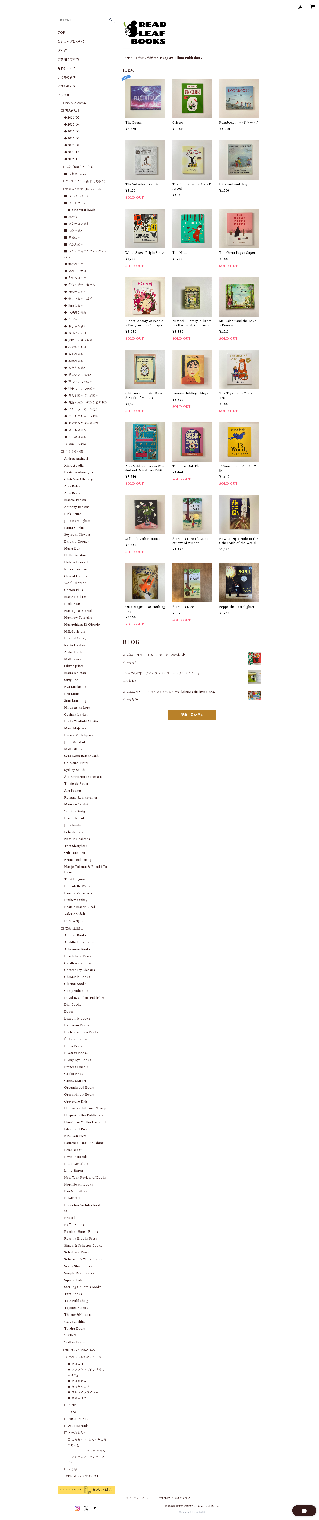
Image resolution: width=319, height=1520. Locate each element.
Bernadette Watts (77, 886)
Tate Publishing (76, 1301)
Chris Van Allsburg (78, 479)
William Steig (74, 811)
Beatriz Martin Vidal (79, 907)
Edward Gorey (75, 638)
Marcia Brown (75, 500)
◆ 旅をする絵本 (75, 368)
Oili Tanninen (74, 853)
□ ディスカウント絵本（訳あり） (84, 181)
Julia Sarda (72, 825)
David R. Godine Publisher (84, 998)
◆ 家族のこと (73, 264)
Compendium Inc (77, 991)
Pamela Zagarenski (79, 893)
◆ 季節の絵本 (73, 361)
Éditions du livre (77, 1039)
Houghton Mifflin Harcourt (85, 1122)
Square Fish (73, 1280)
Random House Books (81, 1232)
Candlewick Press (77, 963)
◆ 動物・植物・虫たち (79, 285)
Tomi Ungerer (75, 879)
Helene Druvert (76, 562)
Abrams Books (75, 935)
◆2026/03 (72, 131)
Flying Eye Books (77, 1060)
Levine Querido (76, 1157)
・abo (72, 1412)
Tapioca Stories (76, 1308)
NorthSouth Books (78, 1184)
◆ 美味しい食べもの (78, 340)
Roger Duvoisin (76, 569)
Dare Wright (73, 921)
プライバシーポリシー (139, 1497)
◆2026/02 (72, 138)
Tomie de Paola (76, 784)
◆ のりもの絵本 (75, 430)
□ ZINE (70, 1405)
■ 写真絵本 (72, 237)
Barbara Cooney (76, 541)
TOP (126, 58)
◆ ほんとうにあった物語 (81, 409)
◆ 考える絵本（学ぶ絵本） (82, 395)
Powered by (192, 1512)
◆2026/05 (72, 117)
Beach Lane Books (78, 956)
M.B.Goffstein (74, 631)
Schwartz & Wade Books (83, 1259)
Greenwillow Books (79, 1094)
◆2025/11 (71, 159)
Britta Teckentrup (78, 860)
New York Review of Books (85, 1177)
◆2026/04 (72, 124)
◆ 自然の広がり (75, 292)
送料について (67, 68)
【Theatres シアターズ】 (82, 1476)
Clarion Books (75, 984)
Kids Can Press (75, 1136)
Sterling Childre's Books (82, 1287)
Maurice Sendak (76, 804)
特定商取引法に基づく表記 (174, 1497)
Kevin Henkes (74, 645)
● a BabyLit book (81, 210)
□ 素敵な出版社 (145, 58)
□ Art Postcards (76, 1426)
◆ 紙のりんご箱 (79, 1387)
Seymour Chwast (77, 535)
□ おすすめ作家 (72, 451)
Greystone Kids (75, 1101)
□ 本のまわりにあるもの (78, 1350)
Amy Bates (72, 486)
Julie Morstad (74, 742)
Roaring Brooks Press (80, 1238)
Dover (69, 1011)
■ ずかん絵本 (73, 244)
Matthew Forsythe (78, 618)
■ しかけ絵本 (73, 231)
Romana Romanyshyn (80, 797)
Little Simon (73, 1171)
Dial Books (72, 1004)
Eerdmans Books (77, 1025)
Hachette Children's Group (85, 1108)
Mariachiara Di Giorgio (82, 624)
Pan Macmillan (75, 1191)
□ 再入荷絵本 (70, 111)
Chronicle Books (77, 977)
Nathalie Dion (75, 555)
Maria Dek (72, 548)
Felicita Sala (73, 832)
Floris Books (74, 1046)
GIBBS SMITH (75, 1081)
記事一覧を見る (192, 715)
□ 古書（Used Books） (78, 167)
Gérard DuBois (75, 576)
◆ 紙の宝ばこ (77, 1398)
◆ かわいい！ (73, 319)
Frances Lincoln (76, 1067)
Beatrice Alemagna (78, 472)
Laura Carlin (74, 528)
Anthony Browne (77, 507)
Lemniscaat (73, 1150)
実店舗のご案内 (68, 59)
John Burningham (77, 521)
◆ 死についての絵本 (78, 382)
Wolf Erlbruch (75, 583)
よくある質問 (67, 77)
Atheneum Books (77, 949)
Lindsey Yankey (75, 900)
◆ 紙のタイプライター (83, 1392)
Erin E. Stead (74, 818)
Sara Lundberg (75, 701)
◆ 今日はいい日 (75, 333)
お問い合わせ (67, 86)
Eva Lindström (75, 687)
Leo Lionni (72, 694)
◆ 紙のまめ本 (77, 1381)
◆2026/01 (71, 145)
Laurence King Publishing (84, 1143)
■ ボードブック (75, 203)
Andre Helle (73, 652)
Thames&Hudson (77, 1315)
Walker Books (75, 1342)
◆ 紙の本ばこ (77, 1364)
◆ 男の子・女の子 (76, 271)
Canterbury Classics (79, 970)
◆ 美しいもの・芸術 (78, 299)
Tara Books (73, 1294)
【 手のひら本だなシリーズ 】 (84, 1357)
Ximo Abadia (74, 465)
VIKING (70, 1335)
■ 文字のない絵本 (76, 224)
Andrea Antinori (76, 458)
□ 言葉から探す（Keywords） (82, 189)
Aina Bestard (74, 493)
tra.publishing (74, 1321)
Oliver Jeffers (74, 666)
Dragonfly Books (77, 1018)
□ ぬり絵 (70, 1469)
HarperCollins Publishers (83, 1115)
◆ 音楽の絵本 (73, 354)
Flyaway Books (76, 1053)
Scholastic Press (76, 1252)
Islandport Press (76, 1129)
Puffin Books (74, 1225)
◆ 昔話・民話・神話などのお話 (85, 402)
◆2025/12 (71, 152)
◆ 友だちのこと (75, 278)
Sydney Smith (74, 770)
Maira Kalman (75, 673)
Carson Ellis (73, 590)
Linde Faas (72, 604)
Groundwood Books (79, 1087)
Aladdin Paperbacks (79, 942)
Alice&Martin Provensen (83, 777)
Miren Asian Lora (77, 707)
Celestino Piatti (76, 763)
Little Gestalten (76, 1164)
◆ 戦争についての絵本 (79, 388)
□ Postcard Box (76, 1419)
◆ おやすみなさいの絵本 (81, 423)
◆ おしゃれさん (75, 326)
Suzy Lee (71, 680)
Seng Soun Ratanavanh (81, 756)
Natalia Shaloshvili (79, 839)
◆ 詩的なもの (73, 305)
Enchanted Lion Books (81, 1032)
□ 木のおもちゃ (75, 1433)
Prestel (69, 1218)
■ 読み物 (70, 217)
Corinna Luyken (76, 714)
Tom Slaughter (75, 846)
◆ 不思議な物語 (75, 312)
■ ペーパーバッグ (76, 196)
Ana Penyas (73, 790)
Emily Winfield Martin (81, 721)
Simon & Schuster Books (83, 1245)
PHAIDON (72, 1198)
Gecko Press (73, 1074)
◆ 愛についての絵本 (78, 375)
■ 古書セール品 (75, 174)
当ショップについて (71, 41)
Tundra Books (75, 1328)
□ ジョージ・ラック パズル (87, 1451)
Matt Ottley (73, 749)
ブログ (62, 50)
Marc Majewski (75, 728)
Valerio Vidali (74, 914)
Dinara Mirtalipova (78, 735)
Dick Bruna (73, 514)
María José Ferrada (78, 611)
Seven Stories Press (79, 1266)
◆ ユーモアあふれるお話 (81, 416)
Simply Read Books (79, 1273)
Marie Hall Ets (75, 597)
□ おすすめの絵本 (73, 103)
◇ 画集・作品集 (75, 444)
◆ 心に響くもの (75, 347)
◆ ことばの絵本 (75, 437)
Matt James (72, 659)
